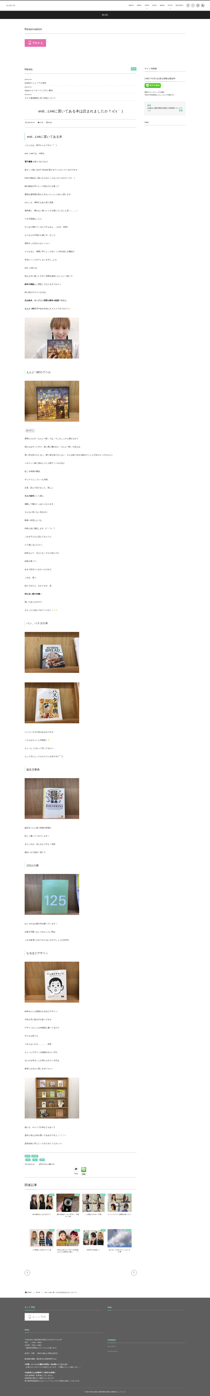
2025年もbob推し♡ (94, 1250)
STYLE (170, 5)
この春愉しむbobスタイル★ (38, 1250)
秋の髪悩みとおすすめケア (38, 1214)
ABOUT (131, 5)
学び (28, 1160)
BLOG (154, 5)
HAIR (105, 1230)
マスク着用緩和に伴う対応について (40, 98)
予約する (37, 43)
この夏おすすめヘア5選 (95, 1214)
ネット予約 (39, 1316)
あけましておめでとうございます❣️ (123, 1250)
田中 (42, 1160)
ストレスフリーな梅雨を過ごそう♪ (123, 1214)
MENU (139, 5)
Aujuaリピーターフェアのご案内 (39, 90)
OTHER (34, 1156)
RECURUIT (179, 5)
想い (35, 1160)
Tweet (76, 1174)
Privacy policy (112, 1351)
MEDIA (162, 5)
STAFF (147, 5)
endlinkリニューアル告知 (35, 83)
